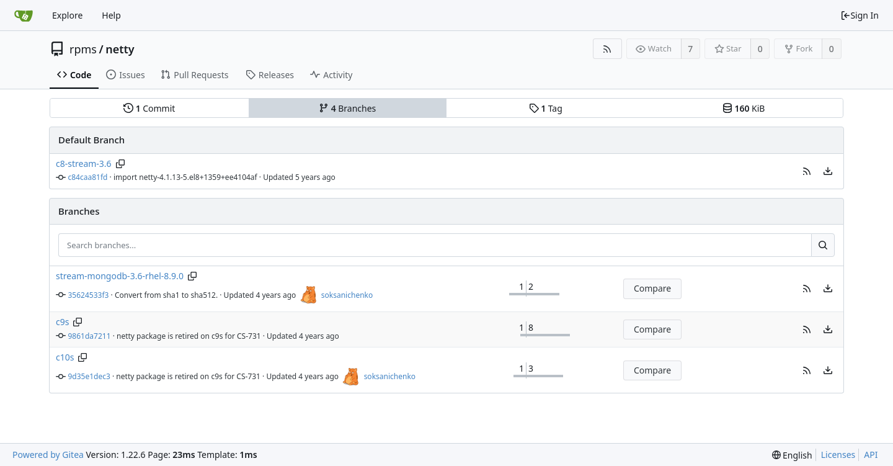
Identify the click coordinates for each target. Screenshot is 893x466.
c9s (62, 322)
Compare (652, 288)
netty (120, 49)
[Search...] (823, 245)
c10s (65, 357)
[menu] (828, 171)
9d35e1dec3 (89, 376)
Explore (67, 15)
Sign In (859, 15)
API (870, 454)
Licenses (838, 454)
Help (111, 15)
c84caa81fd (88, 177)
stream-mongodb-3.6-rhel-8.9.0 (120, 276)
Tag (545, 108)
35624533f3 (88, 295)
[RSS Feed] (607, 48)
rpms (83, 49)
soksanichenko (347, 295)
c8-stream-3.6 (84, 163)
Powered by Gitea (48, 454)
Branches (347, 108)
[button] (806, 171)
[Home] (23, 15)
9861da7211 (89, 336)
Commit (149, 108)
